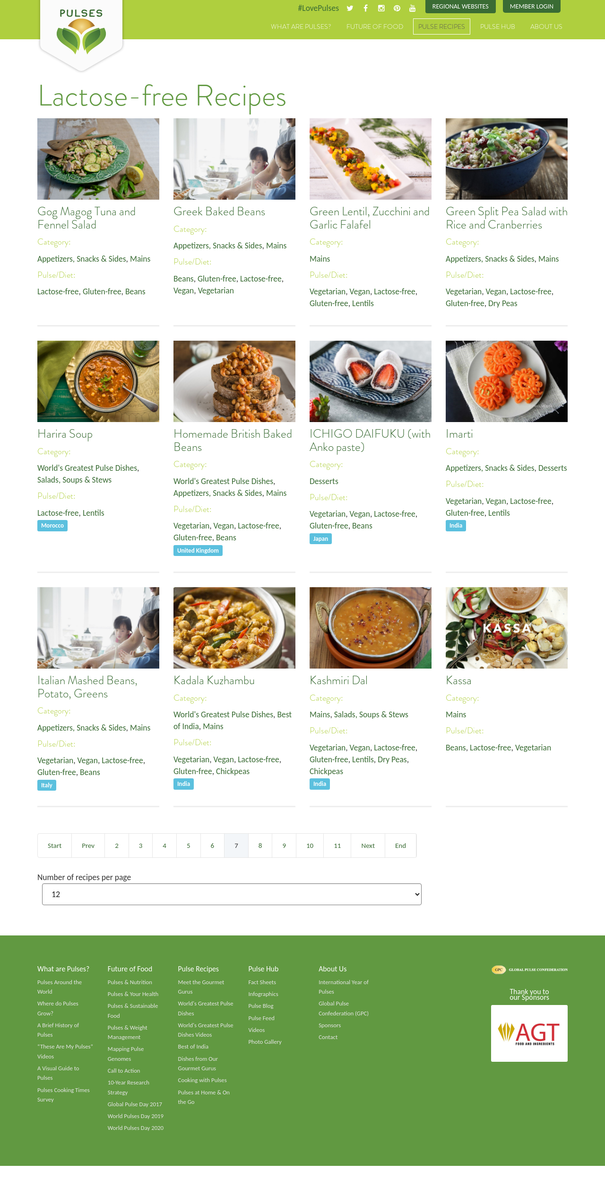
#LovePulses (315, 8)
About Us (546, 27)
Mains (143, 259)
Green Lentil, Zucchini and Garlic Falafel (370, 218)
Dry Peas (504, 304)
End (400, 845)
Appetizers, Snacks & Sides (83, 259)
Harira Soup (65, 434)
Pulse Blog (261, 1008)
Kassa (459, 680)
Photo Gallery (265, 1044)
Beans (138, 292)
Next (367, 845)
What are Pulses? (301, 27)
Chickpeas (234, 772)
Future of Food (374, 27)
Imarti (459, 434)
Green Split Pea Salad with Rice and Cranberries (507, 218)
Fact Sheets (262, 983)
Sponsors (330, 1027)
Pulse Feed (261, 1020)
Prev (88, 845)
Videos (256, 1032)
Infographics (263, 995)
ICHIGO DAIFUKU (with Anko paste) (370, 441)
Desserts (324, 481)
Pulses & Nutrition (131, 983)
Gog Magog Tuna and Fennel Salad (86, 218)
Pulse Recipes (441, 27)
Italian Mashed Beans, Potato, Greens (87, 687)
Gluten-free (104, 292)
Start (54, 845)
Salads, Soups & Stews (75, 480)
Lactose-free (58, 292)
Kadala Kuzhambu (214, 680)
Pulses (81, 37)
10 (309, 845)
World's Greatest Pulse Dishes (88, 468)
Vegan (184, 291)
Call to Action (124, 1074)
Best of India (193, 1049)
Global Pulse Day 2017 (136, 1108)
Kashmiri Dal (339, 680)
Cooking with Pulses (203, 1084)
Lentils (365, 304)
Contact (328, 1039)
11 (337, 845)
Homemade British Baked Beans (232, 441)
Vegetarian (217, 291)
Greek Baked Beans (219, 212)
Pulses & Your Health (134, 995)
